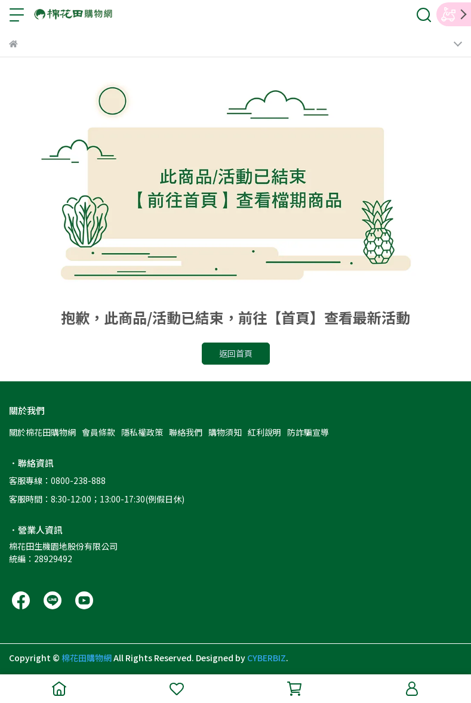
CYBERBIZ (266, 658)
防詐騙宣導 (308, 432)
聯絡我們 (185, 432)
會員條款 (98, 432)
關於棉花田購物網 (42, 432)
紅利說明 (264, 432)
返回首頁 (236, 353)
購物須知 (225, 432)
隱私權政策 (142, 432)
